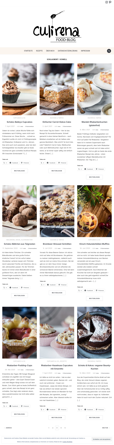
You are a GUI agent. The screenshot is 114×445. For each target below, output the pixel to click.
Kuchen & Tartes (57, 118)
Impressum (85, 51)
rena (20, 126)
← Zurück (8, 431)
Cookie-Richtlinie (67, 442)
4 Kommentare (105, 130)
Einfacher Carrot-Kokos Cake (57, 121)
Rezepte (39, 51)
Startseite (28, 51)
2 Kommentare (67, 248)
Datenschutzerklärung (67, 51)
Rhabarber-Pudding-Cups (19, 368)
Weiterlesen (19, 171)
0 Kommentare (29, 126)
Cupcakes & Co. (19, 118)
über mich (50, 51)
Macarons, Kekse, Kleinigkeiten (19, 240)
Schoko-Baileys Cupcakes (19, 121)
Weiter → (106, 431)
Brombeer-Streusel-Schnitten (57, 243)
